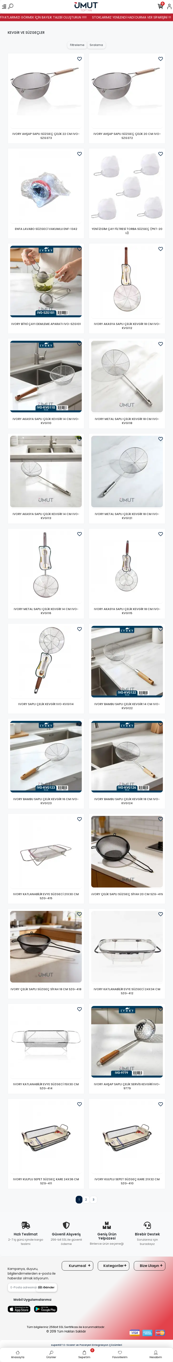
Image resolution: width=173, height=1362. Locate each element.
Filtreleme (77, 45)
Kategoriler (113, 1265)
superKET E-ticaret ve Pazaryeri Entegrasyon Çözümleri (86, 1345)
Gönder (47, 1287)
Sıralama (96, 45)
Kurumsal (77, 1265)
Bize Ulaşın (149, 1265)
